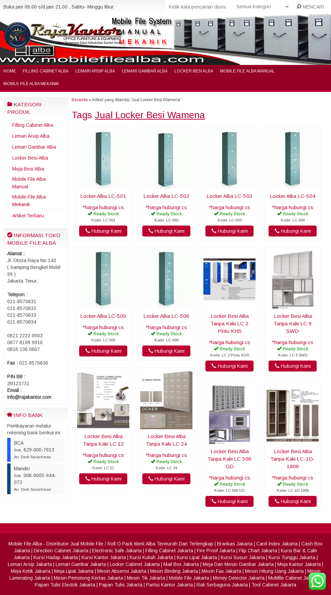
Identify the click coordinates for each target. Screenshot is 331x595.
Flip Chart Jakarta (258, 550)
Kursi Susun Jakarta (243, 557)
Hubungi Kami (103, 231)
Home (9, 71)
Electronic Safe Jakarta (117, 550)
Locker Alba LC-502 (166, 196)
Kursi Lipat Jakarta (197, 557)
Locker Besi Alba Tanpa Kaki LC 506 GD (229, 458)
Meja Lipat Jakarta (73, 571)
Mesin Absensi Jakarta (121, 571)
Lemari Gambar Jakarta (81, 564)
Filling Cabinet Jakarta (169, 550)
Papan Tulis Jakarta (120, 584)
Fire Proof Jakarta (216, 550)
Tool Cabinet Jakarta (273, 584)
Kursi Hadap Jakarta (55, 557)
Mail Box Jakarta (181, 564)
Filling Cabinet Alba (46, 71)
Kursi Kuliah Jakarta (151, 557)
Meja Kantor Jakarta (299, 564)
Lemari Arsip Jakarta (30, 564)
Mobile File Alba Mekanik (31, 83)
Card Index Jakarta (277, 543)
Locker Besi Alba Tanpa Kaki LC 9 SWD (293, 323)
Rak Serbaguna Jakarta (222, 584)
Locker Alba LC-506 (166, 316)
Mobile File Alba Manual (247, 71)
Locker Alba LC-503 (229, 196)
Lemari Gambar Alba (145, 71)
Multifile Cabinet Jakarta (293, 578)
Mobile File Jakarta (189, 578)
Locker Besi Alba (193, 71)
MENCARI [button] (310, 7)
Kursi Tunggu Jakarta (292, 557)
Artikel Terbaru (28, 215)
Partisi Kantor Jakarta (169, 584)
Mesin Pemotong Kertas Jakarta (88, 578)
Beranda (80, 99)
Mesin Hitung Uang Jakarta (274, 571)
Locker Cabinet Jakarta (135, 564)
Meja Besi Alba (28, 169)
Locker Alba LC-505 (103, 316)
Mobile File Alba (25, 543)
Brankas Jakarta (235, 543)
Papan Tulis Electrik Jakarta (65, 584)
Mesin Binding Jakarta (174, 571)
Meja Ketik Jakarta (31, 571)
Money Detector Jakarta (238, 578)
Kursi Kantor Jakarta (104, 557)
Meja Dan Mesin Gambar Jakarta (238, 564)
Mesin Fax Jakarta (221, 571)
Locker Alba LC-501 (103, 196)
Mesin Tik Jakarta (146, 578)
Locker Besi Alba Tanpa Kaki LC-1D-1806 (292, 458)
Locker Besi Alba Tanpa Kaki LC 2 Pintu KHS (230, 323)
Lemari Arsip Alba (95, 71)
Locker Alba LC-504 (293, 196)
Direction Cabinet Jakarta (61, 550)
